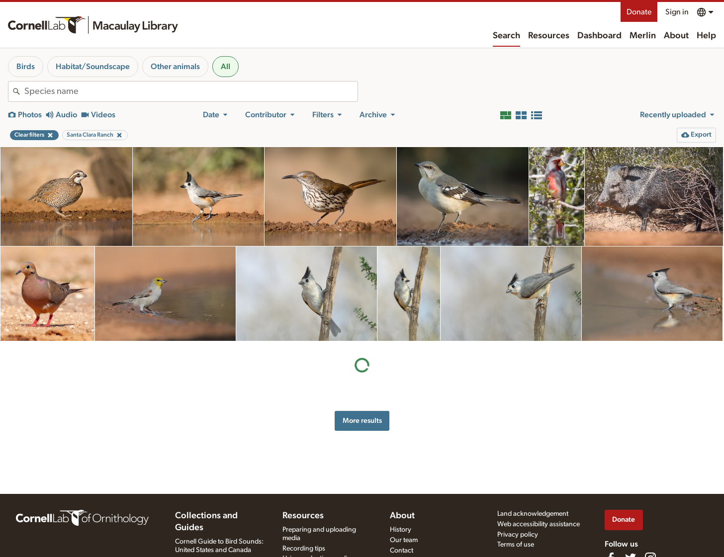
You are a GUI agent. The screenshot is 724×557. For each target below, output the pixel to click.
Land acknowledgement (532, 513)
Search (506, 35)
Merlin (643, 35)
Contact (401, 550)
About (676, 35)
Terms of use (515, 544)
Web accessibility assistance (538, 524)
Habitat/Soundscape (93, 67)
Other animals (175, 67)
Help (706, 35)
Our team (404, 540)
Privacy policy (517, 534)
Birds (25, 67)
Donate (639, 12)
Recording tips (303, 548)
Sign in (677, 12)
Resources (548, 35)
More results (362, 420)
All (225, 67)
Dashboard (599, 35)
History (400, 529)
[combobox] (191, 91)
